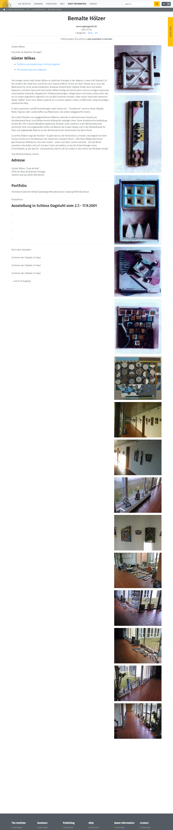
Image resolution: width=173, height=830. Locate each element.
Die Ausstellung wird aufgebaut (31, 69)
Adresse (18, 160)
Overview (17, 827)
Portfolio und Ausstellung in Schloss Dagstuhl (38, 64)
